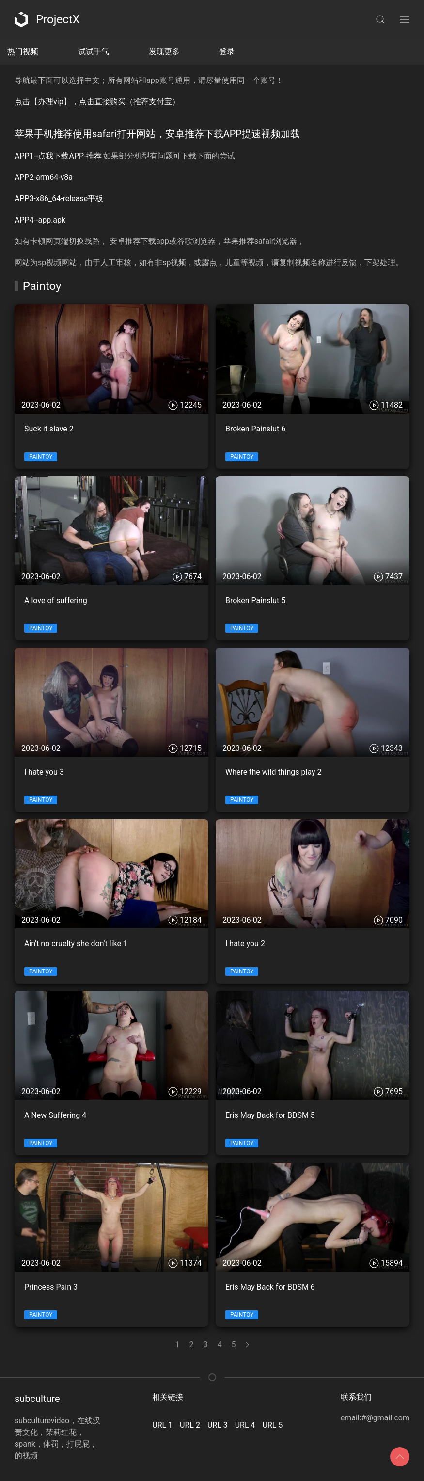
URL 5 (273, 1425)
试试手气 (93, 51)
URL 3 (217, 1425)
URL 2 (190, 1425)
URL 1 (162, 1425)
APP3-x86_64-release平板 (59, 198)
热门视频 (22, 51)
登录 (227, 51)
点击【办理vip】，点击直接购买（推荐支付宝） (97, 101)
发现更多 (164, 51)
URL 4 (245, 1425)
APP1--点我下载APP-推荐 (58, 155)
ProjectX (47, 19)
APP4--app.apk (40, 219)
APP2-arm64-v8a (44, 177)
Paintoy (40, 456)
